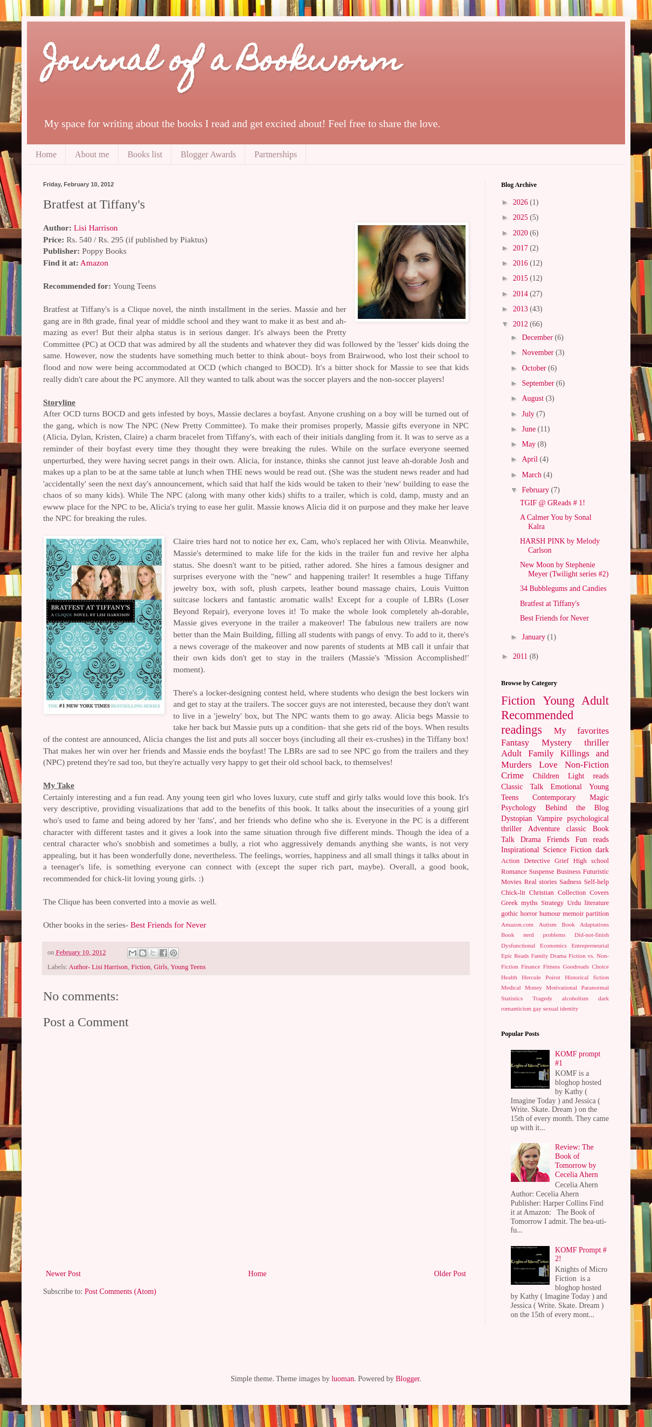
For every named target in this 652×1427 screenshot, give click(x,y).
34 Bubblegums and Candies (563, 588)
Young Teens (187, 967)
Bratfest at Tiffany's (549, 604)
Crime (512, 775)
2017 (521, 248)
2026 (521, 202)
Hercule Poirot (541, 977)
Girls (160, 967)
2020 (521, 233)
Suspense (541, 871)
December (538, 337)
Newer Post (63, 1274)
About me (92, 154)
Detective (537, 861)
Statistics (512, 998)
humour (549, 913)
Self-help (596, 882)
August (533, 398)
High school (591, 861)
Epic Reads (515, 955)
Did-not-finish (591, 934)
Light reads (588, 776)
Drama (531, 840)
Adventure (544, 829)
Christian (541, 892)
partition (597, 913)
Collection (572, 892)
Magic (599, 797)
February (536, 490)
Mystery (557, 742)
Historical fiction (587, 977)
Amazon (94, 262)
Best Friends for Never (168, 924)
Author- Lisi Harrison (98, 967)
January (534, 637)
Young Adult (576, 700)
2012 (521, 324)
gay (537, 1008)
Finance (530, 966)
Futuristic (596, 871)
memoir (573, 913)
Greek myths (519, 903)
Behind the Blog (577, 808)
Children (546, 776)
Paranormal (595, 987)
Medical (511, 987)
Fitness (551, 966)
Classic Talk (522, 787)
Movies (511, 882)
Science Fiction (567, 850)
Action (510, 861)
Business (569, 871)
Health (509, 977)
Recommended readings (537, 722)
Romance (514, 871)
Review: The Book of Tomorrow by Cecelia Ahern (576, 1160)
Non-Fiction (587, 765)
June (529, 429)
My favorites (581, 731)
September (539, 383)
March (532, 475)
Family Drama (548, 955)
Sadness (570, 882)
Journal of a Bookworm (222, 63)
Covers (599, 892)
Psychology (518, 808)
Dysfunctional (518, 945)
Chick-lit (513, 892)
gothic (509, 913)
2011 (521, 656)
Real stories (540, 882)
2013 (521, 309)
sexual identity (561, 1008)
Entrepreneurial (590, 945)
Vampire (549, 819)
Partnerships (275, 154)
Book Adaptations (585, 924)
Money (533, 987)
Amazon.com (517, 924)
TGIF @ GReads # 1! (552, 503)
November (539, 353)
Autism (548, 924)
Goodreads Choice (586, 966)
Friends (558, 840)
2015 (521, 278)
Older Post (450, 1274)
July (529, 414)
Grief (561, 861)
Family (541, 753)
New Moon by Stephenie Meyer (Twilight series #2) (564, 569)
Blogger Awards (208, 154)
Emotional (566, 787)
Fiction (140, 967)
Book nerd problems (533, 934)
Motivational (561, 987)
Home (46, 154)
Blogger (407, 1379)
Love (548, 765)
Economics (553, 945)
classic (576, 829)
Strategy (552, 903)
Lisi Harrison (96, 227)
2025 (521, 217)
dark (602, 850)
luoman (342, 1379)
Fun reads (592, 840)
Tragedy (542, 998)
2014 (521, 294)
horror (528, 913)
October (535, 368)
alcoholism (575, 998)
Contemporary (554, 797)
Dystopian (516, 819)
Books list (145, 154)
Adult (511, 753)
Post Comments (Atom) (120, 1291)
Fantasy (515, 742)
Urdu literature (588, 903)
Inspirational (520, 850)
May (529, 444)
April (530, 459)
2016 (521, 263)
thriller (596, 742)
